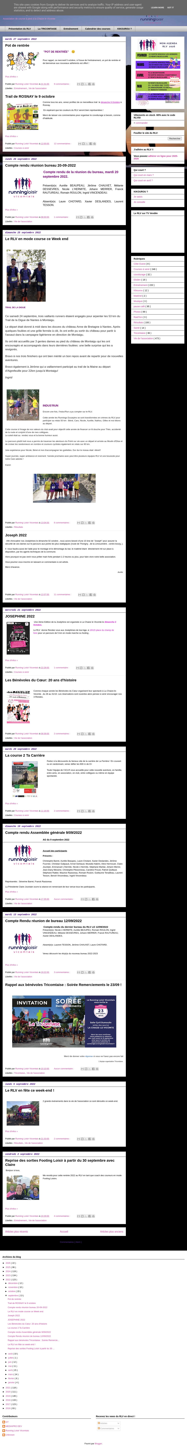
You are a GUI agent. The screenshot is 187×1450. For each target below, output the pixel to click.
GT (7, 1422)
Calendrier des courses (97, 28)
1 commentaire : (62, 217)
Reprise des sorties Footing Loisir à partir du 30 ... (31, 1348)
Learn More (157, 7)
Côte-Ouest (140, 263)
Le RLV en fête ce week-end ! (29, 1090)
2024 (8, 1271)
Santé (137, 328)
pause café (139, 306)
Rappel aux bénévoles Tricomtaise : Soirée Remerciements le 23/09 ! (63, 985)
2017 (8, 1404)
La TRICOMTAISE (47, 28)
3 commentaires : (62, 972)
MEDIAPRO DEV (14, 1426)
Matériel (138, 296)
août (10, 1353)
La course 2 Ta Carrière (25, 755)
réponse (89, 1056)
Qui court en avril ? (143, 180)
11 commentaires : (63, 594)
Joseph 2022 (16, 535)
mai (10, 1366)
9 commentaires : (62, 84)
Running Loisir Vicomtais (17, 1430)
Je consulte (139, 202)
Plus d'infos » (11, 76)
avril (10, 1370)
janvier (11, 1382)
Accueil (64, 1231)
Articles (102, 1423)
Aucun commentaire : (64, 899)
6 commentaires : (62, 522)
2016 (8, 1408)
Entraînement (71, 28)
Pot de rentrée (17, 45)
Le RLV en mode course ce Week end (36, 239)
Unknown (10, 1435)
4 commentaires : (62, 1216)
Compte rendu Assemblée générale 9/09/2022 (43, 833)
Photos (137, 311)
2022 (8, 1279)
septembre (13, 1295)
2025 (8, 1267)
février (11, 1378)
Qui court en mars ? (144, 175)
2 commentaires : (62, 733)
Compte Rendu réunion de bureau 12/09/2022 (43, 921)
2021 (8, 1387)
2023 (8, 1275)
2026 (8, 1263)
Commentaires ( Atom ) (71, 1242)
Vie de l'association (38, 88)
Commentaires (106, 1428)
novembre (13, 1287)
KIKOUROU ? (124, 28)
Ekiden (137, 279)
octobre (12, 1291)
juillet (11, 1358)
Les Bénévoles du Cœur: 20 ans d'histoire (40, 680)
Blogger (98, 1443)
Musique (138, 301)
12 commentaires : (63, 143)
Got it (170, 7)
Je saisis (138, 196)
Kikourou (138, 290)
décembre (13, 1283)
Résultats (18, 527)
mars (11, 1374)
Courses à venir (21, 148)
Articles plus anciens (111, 1231)
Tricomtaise (20, 1073)
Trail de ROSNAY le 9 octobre (30, 96)
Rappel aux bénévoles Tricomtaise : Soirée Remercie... (33, 1340)
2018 (8, 1400)
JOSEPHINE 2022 (20, 616)
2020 (8, 1392)
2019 (8, 1396)
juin (10, 1362)
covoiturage (140, 274)
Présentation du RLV (20, 28)
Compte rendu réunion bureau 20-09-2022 (40, 165)
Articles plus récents (16, 1231)
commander (142, 123)
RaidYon (138, 317)
